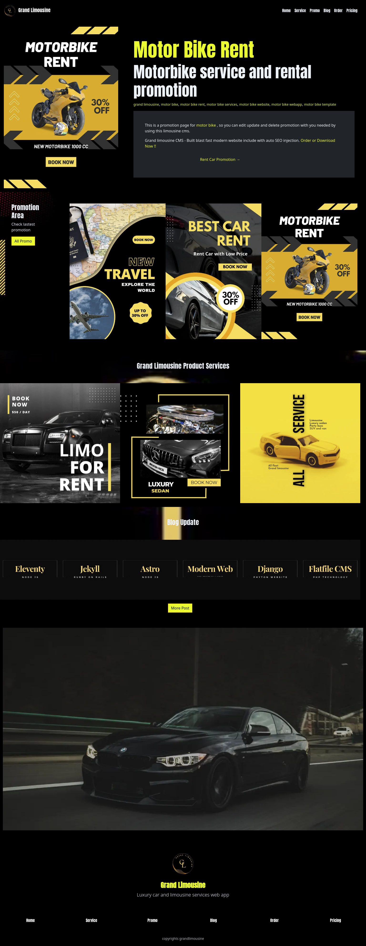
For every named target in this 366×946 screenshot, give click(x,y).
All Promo (23, 241)
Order (338, 10)
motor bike (206, 125)
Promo (315, 10)
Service (300, 10)
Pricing (351, 10)
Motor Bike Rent (193, 49)
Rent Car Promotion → (220, 159)
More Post (180, 608)
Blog (327, 10)
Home (286, 10)
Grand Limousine (27, 10)
